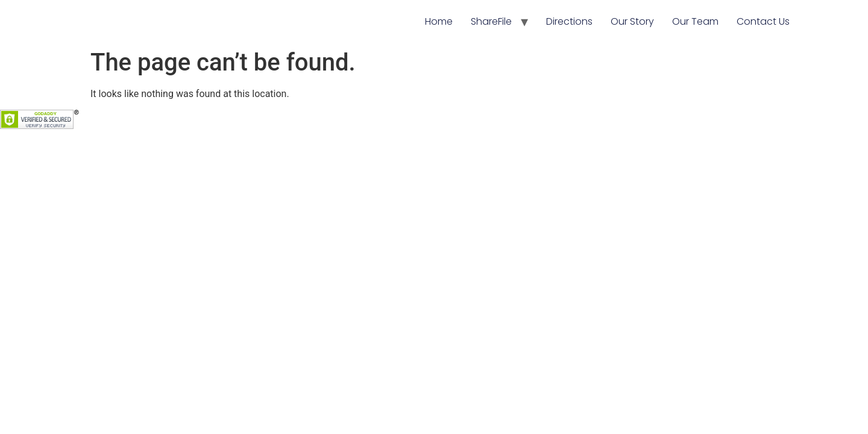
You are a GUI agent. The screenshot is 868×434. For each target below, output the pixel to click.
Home (439, 21)
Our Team (695, 21)
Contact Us (763, 21)
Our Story (632, 21)
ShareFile (491, 21)
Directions (569, 21)
